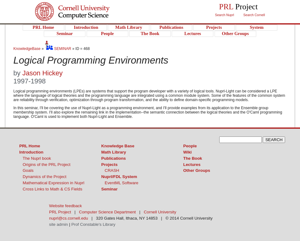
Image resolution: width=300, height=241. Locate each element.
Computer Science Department (107, 212)
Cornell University (85, 6)
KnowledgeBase (27, 49)
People (190, 146)
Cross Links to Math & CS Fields (52, 189)
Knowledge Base (117, 146)
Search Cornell (254, 15)
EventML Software (121, 183)
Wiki (187, 152)
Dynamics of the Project (44, 176)
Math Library (113, 152)
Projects (109, 164)
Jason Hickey (42, 73)
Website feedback (65, 205)
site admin (58, 224)
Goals (28, 170)
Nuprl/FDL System (119, 176)
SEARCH (274, 139)
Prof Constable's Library (93, 224)
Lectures (192, 164)
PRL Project (85, 17)
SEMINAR (58, 49)
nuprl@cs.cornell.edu (68, 218)
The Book (192, 158)
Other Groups (196, 170)
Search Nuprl (224, 15)
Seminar (109, 189)
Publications (113, 158)
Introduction (31, 152)
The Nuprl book (37, 158)
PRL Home (29, 146)
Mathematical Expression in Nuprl (53, 183)
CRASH (112, 170)
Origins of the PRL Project (46, 164)
